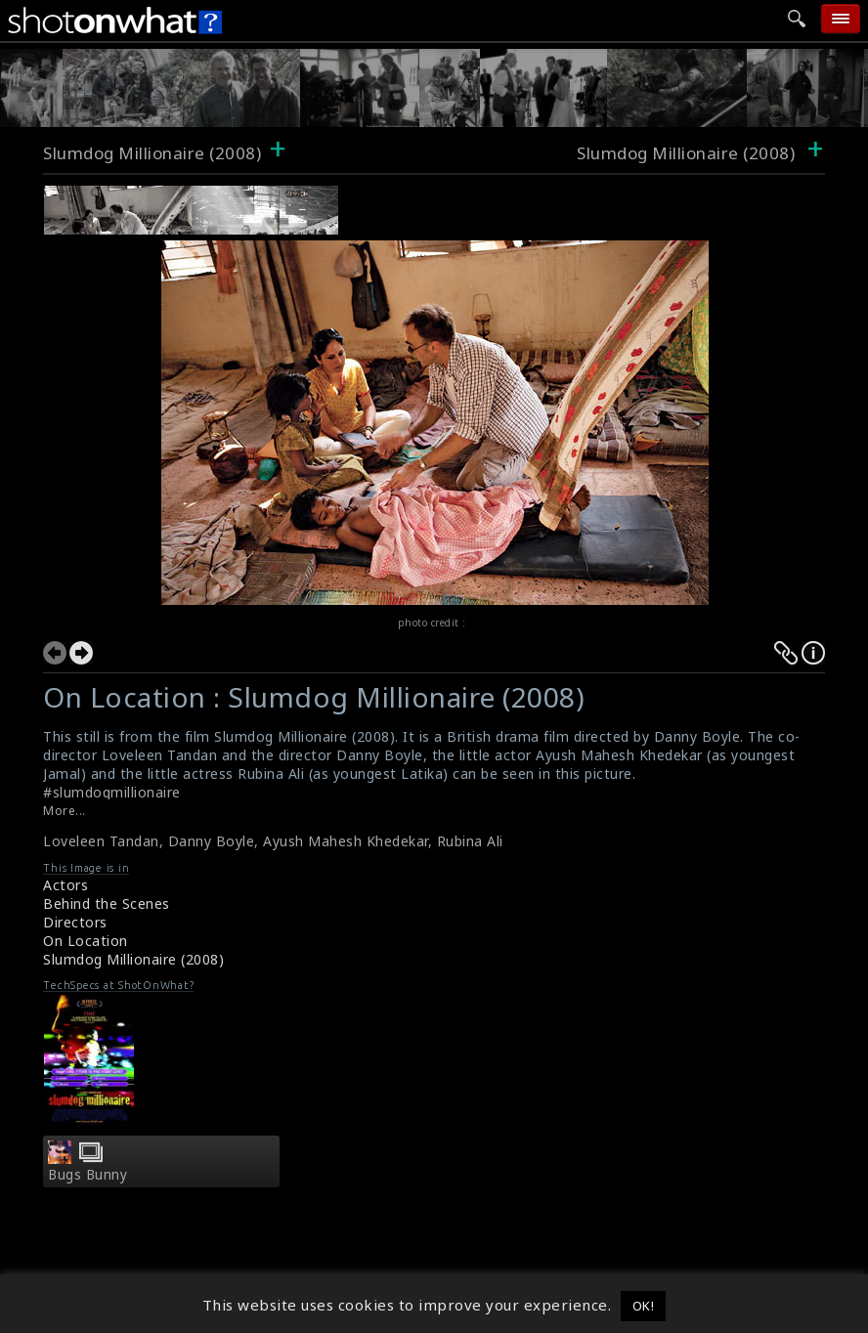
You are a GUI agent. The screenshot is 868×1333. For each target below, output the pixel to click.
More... (64, 810)
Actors (65, 885)
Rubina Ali (470, 841)
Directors (75, 922)
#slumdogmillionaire (112, 792)
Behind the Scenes (106, 903)
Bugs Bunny (87, 1174)
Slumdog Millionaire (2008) (152, 153)
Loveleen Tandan (101, 841)
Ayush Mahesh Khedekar (345, 841)
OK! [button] (643, 1305)
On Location (85, 940)
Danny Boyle (211, 841)
